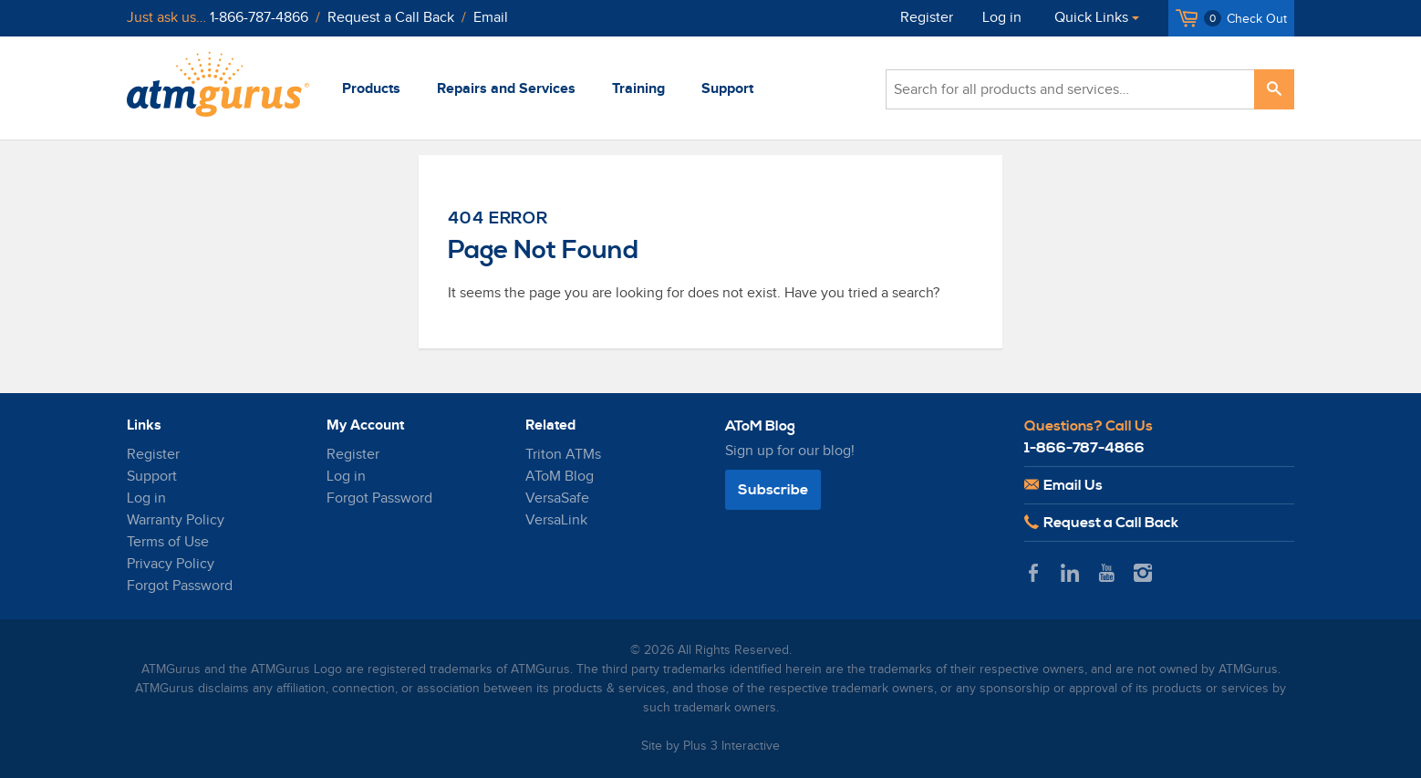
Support (727, 89)
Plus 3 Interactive (731, 746)
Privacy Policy (170, 564)
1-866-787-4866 (259, 17)
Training (638, 89)
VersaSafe (557, 498)
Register (926, 17)
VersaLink (556, 520)
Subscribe (773, 490)
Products (371, 89)
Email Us (1063, 485)
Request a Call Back (390, 17)
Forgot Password (180, 586)
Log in (1002, 17)
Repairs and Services (506, 89)
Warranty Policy (175, 520)
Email (490, 17)
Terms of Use (168, 542)
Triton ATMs (563, 454)
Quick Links (1091, 17)
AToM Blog (559, 476)
